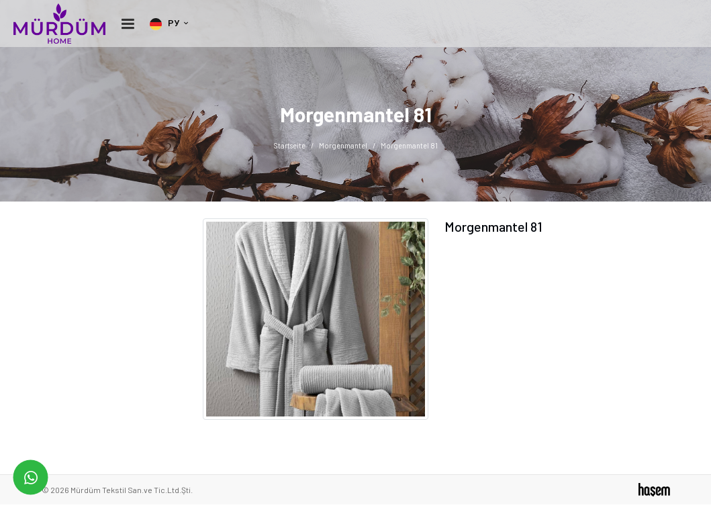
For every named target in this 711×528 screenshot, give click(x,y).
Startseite (289, 145)
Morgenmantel (343, 145)
